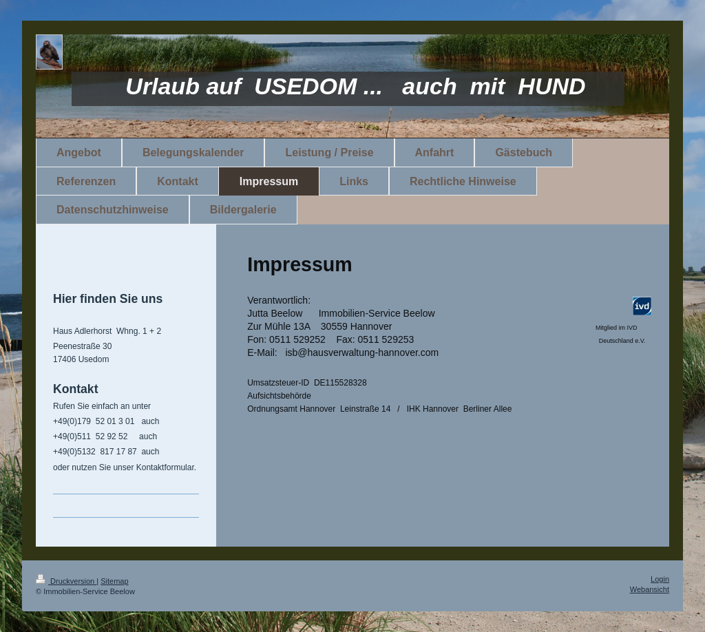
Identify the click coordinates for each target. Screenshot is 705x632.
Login (660, 579)
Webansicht (649, 589)
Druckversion (66, 581)
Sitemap (114, 581)
